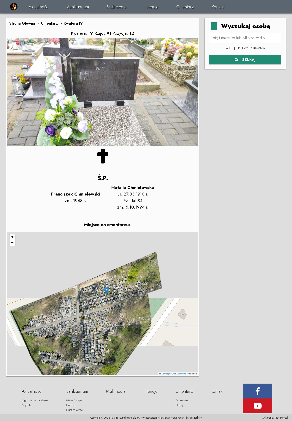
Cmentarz (185, 6)
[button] (106, 291)
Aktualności (39, 6)
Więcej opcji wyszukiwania (245, 48)
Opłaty (179, 405)
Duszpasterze (74, 410)
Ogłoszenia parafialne (35, 400)
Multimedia (117, 6)
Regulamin (181, 400)
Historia (70, 405)
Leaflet (163, 374)
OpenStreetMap (179, 374)
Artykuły (26, 405)
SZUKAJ (245, 59)
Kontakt (218, 6)
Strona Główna (22, 23)
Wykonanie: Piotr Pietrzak (275, 418)
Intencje (151, 6)
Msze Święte (74, 400)
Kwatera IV (73, 23)
